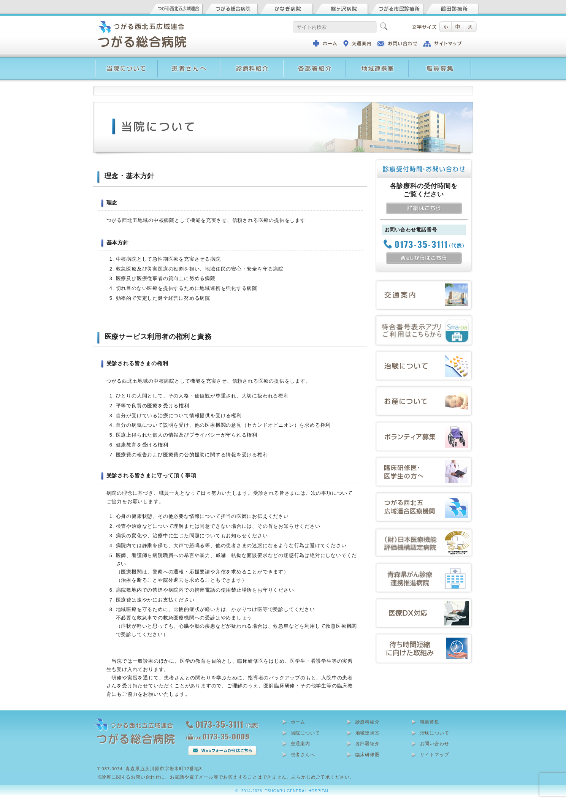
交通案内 (300, 743)
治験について (434, 733)
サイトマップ (434, 754)
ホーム (298, 722)
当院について (305, 733)
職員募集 (429, 722)
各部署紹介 (367, 743)
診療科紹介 (367, 722)
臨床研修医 (367, 754)
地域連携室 (367, 733)
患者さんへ (303, 754)
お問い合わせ (434, 743)
